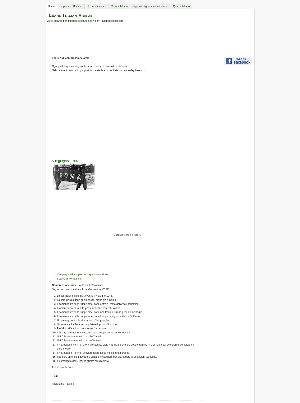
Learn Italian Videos (71, 15)
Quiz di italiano (181, 6)
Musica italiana (119, 6)
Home (51, 6)
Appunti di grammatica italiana (150, 6)
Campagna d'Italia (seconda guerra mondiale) (83, 274)
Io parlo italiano (96, 6)
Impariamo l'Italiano (71, 6)
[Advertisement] (152, 114)
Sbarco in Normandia (69, 278)
